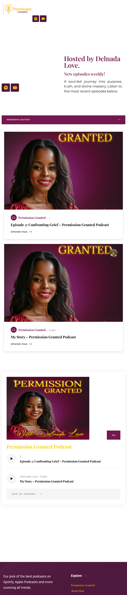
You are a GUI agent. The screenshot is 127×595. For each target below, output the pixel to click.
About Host (77, 591)
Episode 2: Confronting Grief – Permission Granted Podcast (65, 471)
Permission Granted (32, 218)
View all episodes (27, 504)
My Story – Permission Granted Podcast (50, 491)
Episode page (21, 240)
